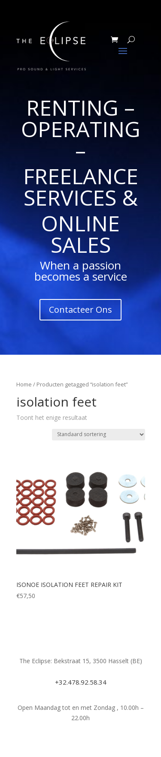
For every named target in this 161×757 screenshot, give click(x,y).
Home (24, 384)
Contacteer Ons (80, 309)
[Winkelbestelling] (98, 434)
